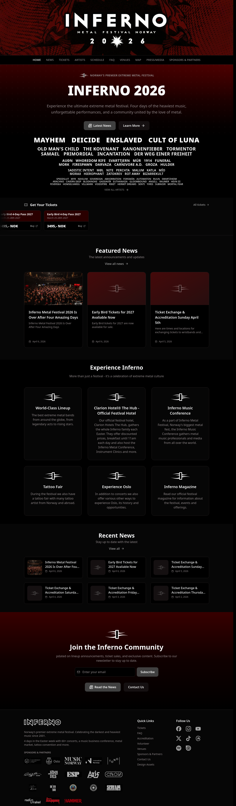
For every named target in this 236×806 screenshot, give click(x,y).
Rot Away (132, 174)
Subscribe (147, 672)
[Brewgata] (73, 787)
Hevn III (176, 181)
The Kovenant (101, 149)
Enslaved (124, 139)
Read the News (102, 687)
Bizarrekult (153, 174)
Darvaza (103, 164)
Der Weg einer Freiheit (163, 154)
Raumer (164, 181)
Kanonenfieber (142, 149)
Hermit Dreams (127, 184)
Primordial (78, 154)
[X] (178, 738)
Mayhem (49, 139)
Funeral (163, 160)
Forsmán (129, 179)
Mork (64, 164)
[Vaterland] (32, 787)
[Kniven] (53, 787)
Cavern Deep (73, 181)
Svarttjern (119, 160)
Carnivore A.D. (128, 164)
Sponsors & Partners (185, 60)
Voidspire (101, 184)
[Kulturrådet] (32, 761)
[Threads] (198, 738)
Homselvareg (71, 184)
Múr (137, 160)
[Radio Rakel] (32, 801)
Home (37, 60)
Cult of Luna (173, 139)
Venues (125, 60)
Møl (100, 170)
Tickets (64, 60)
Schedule (97, 60)
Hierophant (94, 174)
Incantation (113, 154)
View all (116, 549)
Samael (50, 154)
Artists (80, 60)
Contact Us (136, 687)
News (50, 60)
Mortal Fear (175, 184)
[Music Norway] (73, 761)
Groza (151, 164)
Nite (109, 170)
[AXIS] (93, 774)
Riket (112, 184)
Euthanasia (120, 181)
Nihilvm (83, 179)
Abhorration (113, 179)
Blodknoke (90, 181)
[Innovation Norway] (93, 761)
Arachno (58, 181)
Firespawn (82, 164)
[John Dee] (53, 774)
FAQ (112, 60)
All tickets (201, 204)
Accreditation (145, 738)
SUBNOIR (160, 184)
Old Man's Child (58, 149)
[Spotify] (178, 748)
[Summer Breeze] (93, 787)
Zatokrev (114, 174)
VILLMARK (87, 184)
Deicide (85, 139)
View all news (116, 264)
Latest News (99, 126)
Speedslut (62, 179)
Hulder (167, 164)
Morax (75, 174)
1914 (148, 160)
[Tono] (113, 761)
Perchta (123, 170)
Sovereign (96, 179)
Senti (141, 184)
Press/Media (155, 60)
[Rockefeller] (32, 774)
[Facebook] (178, 728)
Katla (151, 170)
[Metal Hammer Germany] (53, 801)
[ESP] (73, 774)
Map (138, 60)
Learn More (134, 126)
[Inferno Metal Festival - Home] (116, 27)
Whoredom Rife (91, 160)
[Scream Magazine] (113, 787)
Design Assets (145, 764)
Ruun (156, 179)
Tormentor (181, 149)
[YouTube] (198, 728)
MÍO (162, 170)
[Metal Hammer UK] (73, 801)
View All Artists (116, 189)
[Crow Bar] (113, 774)
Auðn (67, 160)
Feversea (55, 184)
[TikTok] (188, 738)
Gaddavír (105, 181)
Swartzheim (169, 179)
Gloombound (138, 181)
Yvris (150, 184)
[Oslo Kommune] (53, 761)
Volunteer (143, 743)
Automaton (144, 179)
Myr (73, 179)
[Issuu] (188, 748)
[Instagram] (188, 728)
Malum (138, 170)
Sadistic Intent (81, 170)
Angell (153, 181)
